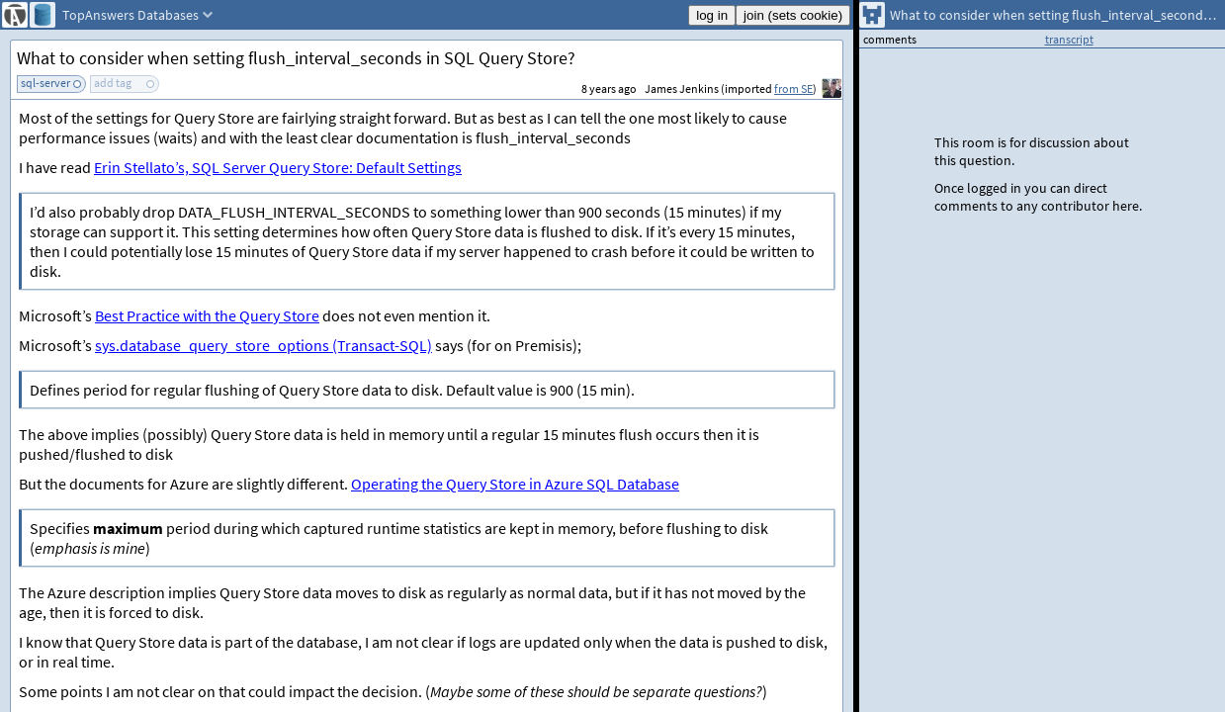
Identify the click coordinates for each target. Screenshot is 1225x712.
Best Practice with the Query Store (207, 315)
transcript (1069, 39)
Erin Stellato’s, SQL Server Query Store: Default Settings (278, 167)
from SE (793, 88)
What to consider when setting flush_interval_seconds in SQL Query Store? (296, 57)
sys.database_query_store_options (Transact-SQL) (263, 345)
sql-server (45, 82)
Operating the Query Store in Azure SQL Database (515, 483)
